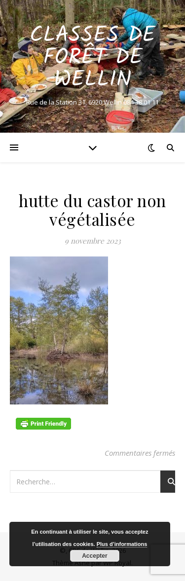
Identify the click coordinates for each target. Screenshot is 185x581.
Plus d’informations (122, 544)
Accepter (94, 555)
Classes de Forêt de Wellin (92, 58)
